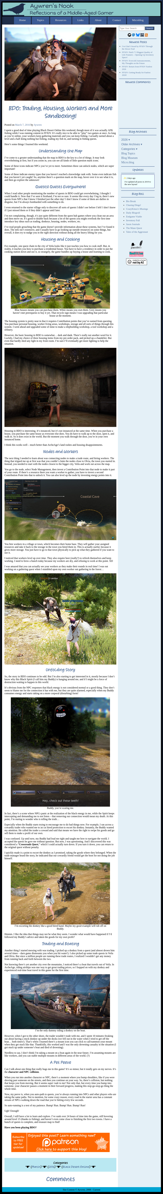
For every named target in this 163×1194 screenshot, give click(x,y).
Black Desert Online (76, 1167)
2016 (51, 1167)
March (36, 1167)
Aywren (38, 124)
